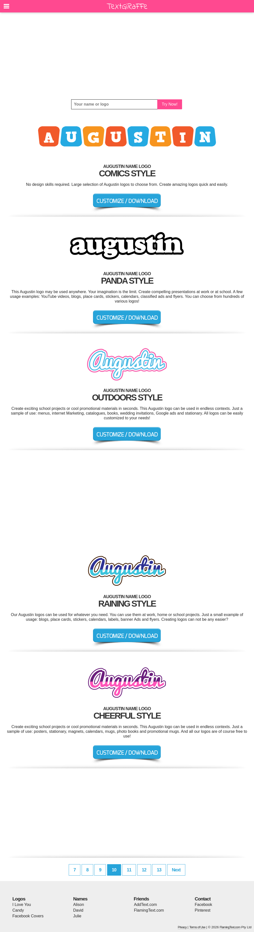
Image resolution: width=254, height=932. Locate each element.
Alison (78, 904)
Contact (203, 898)
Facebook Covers (27, 916)
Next (176, 869)
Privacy (182, 927)
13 (159, 869)
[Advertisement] (127, 56)
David (78, 910)
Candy (18, 910)
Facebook (203, 904)
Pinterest (202, 910)
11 (129, 869)
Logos (18, 898)
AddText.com (145, 904)
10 (114, 869)
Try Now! (169, 104)
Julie (77, 916)
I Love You (21, 904)
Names (80, 898)
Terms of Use (197, 927)
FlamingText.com (149, 910)
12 (144, 869)
